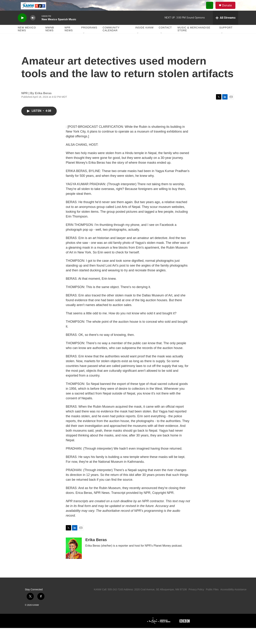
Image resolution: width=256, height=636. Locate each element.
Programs (89, 35)
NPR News (69, 37)
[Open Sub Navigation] (83, 41)
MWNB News (49, 37)
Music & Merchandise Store (194, 37)
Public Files (212, 597)
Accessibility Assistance (233, 597)
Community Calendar (111, 37)
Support (226, 35)
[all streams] (225, 26)
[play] (22, 26)
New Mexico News (27, 37)
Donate (229, 9)
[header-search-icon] (211, 9)
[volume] (33, 26)
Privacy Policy (196, 597)
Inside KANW (144, 35)
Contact (165, 35)
